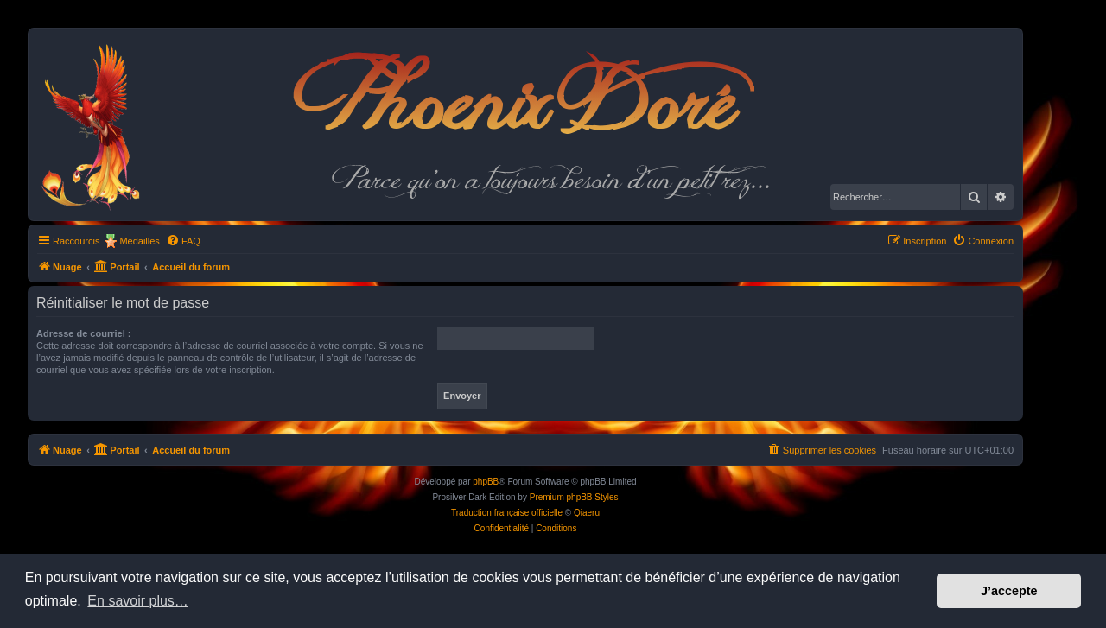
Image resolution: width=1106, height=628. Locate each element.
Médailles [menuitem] (139, 241)
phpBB (486, 481)
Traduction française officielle (507, 512)
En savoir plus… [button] (137, 600)
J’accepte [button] (1009, 591)
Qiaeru (587, 512)
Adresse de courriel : (83, 333)
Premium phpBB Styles (574, 497)
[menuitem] (183, 241)
